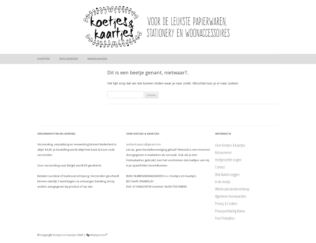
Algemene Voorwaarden (230, 196)
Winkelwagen (97, 58)
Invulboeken (68, 58)
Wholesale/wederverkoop (232, 189)
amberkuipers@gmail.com (143, 144)
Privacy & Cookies (226, 203)
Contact (220, 167)
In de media (222, 181)
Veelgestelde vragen (228, 159)
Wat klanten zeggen (227, 174)
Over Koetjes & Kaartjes (230, 145)
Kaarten (43, 58)
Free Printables (225, 218)
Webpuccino (96, 235)
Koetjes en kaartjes (65, 235)
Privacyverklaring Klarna (230, 211)
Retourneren (223, 152)
